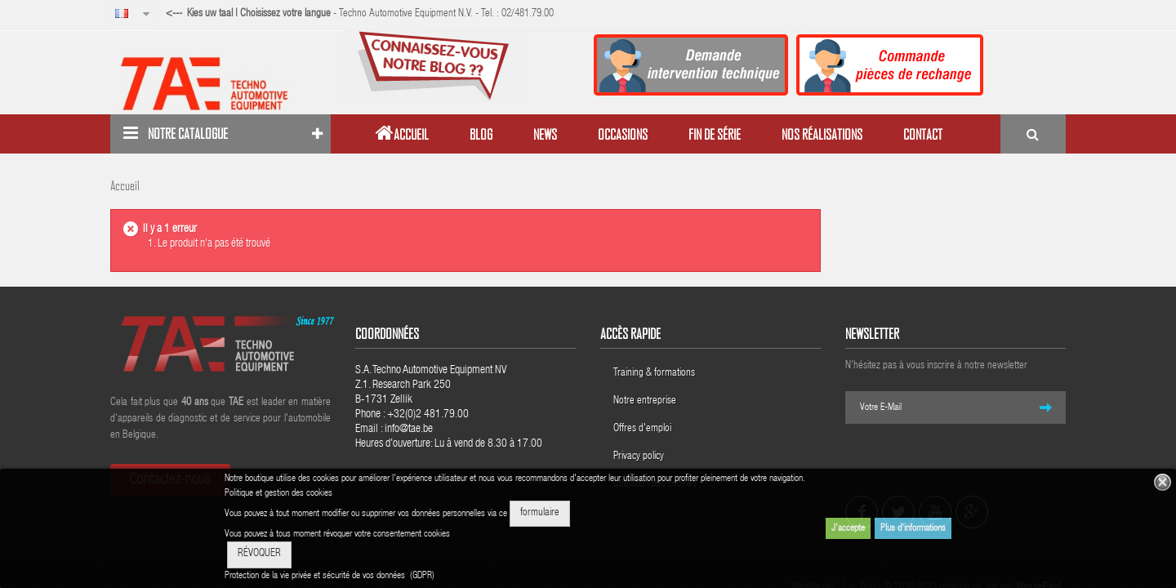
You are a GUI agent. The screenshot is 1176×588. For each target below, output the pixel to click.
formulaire (539, 513)
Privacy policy (639, 457)
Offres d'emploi (642, 429)
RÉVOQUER (259, 554)
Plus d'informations (913, 528)
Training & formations (654, 373)
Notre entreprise (644, 401)
